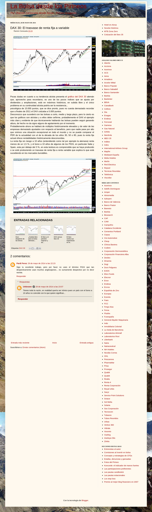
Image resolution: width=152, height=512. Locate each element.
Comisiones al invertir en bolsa (117, 452)
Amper (107, 192)
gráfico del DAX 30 (77, 96)
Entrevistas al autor (112, 449)
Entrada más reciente (20, 343)
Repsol (107, 168)
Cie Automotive (110, 238)
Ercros (107, 287)
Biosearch (108, 215)
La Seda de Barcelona (113, 330)
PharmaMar (109, 363)
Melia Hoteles (110, 158)
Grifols (107, 132)
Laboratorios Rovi (111, 336)
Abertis (107, 63)
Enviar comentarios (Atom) (34, 347)
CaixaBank (109, 105)
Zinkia (106, 441)
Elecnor (107, 277)
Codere (107, 248)
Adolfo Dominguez (112, 189)
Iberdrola (108, 135)
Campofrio (108, 225)
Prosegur (108, 369)
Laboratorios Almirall (113, 333)
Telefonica (108, 174)
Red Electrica (110, 164)
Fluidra (107, 313)
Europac (107, 294)
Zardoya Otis (109, 438)
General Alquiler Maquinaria (116, 320)
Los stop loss (110, 479)
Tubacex (108, 415)
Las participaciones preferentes (117, 469)
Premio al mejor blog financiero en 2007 (121, 482)
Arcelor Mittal (110, 83)
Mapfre (107, 151)
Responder (21, 276)
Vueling (107, 435)
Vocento (107, 431)
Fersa (106, 310)
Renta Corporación (112, 385)
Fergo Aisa (108, 307)
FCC (106, 303)
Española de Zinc (111, 290)
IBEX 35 (107, 138)
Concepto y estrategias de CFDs (118, 456)
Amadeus (108, 79)
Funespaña (109, 317)
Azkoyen (108, 199)
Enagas (107, 115)
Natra (106, 343)
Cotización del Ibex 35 (113, 34)
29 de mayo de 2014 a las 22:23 (41, 263)
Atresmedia (109, 195)
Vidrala (107, 428)
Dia (105, 112)
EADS (106, 271)
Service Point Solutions (114, 395)
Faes (106, 300)
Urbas (106, 422)
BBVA (106, 102)
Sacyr (106, 392)
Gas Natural (109, 128)
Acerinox (108, 69)
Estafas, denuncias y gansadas (117, 459)
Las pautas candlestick (114, 472)
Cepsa (107, 235)
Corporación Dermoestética (116, 251)
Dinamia (107, 261)
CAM (106, 221)
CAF (106, 218)
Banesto (107, 208)
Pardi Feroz (21, 263)
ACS (106, 73)
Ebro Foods (109, 274)
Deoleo (107, 258)
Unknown (27, 287)
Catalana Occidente (112, 228)
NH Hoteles (109, 349)
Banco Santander (111, 92)
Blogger (85, 500)
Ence (106, 280)
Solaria (107, 405)
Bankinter (108, 99)
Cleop (106, 241)
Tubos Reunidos (111, 418)
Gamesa (108, 125)
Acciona (107, 66)
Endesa (107, 119)
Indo (106, 323)
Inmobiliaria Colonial (113, 326)
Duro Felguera (110, 267)
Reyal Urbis (109, 389)
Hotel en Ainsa (110, 25)
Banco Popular (110, 86)
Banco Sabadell (111, 89)
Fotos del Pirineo (111, 462)
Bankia (107, 96)
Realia (107, 379)
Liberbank (108, 340)
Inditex (107, 142)
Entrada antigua (86, 343)
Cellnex (107, 109)
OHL (106, 356)
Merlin (106, 161)
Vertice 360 (109, 425)
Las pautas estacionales (114, 475)
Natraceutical (110, 346)
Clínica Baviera (110, 244)
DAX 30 (22, 248)
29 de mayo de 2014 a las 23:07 (49, 287)
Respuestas (24, 282)
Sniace (107, 399)
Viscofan (108, 178)
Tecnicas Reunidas (112, 171)
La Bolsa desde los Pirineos (48, 6)
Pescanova (109, 359)
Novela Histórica (111, 28)
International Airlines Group (116, 148)
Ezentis (107, 297)
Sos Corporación (111, 408)
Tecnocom (108, 412)
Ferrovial (108, 122)
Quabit (107, 372)
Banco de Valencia (112, 202)
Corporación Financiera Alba (116, 254)
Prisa (106, 366)
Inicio (54, 343)
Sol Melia (108, 402)
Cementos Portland (112, 231)
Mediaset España (111, 155)
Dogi (106, 264)
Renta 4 (107, 382)
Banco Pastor (110, 205)
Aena (106, 76)
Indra (106, 145)
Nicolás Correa (110, 353)
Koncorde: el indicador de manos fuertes (121, 465)
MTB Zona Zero (111, 31)
